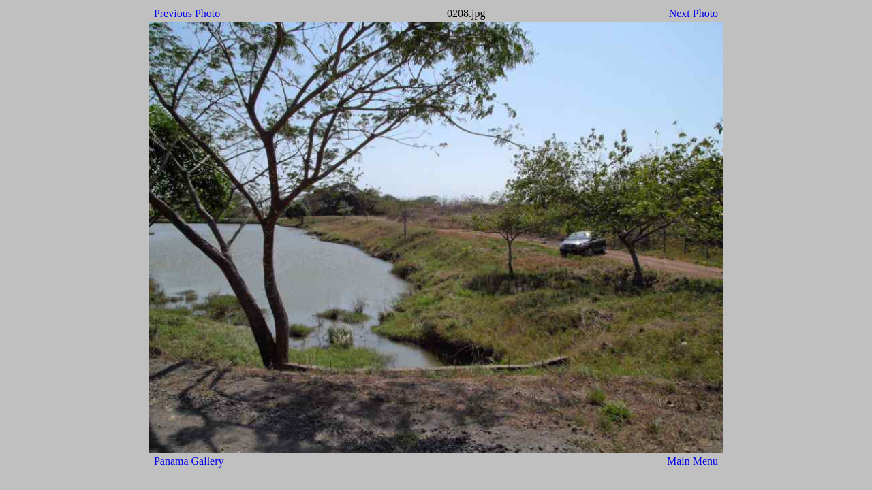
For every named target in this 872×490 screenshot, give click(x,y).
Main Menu (692, 461)
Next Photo (693, 13)
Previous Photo (187, 13)
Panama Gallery (189, 461)
